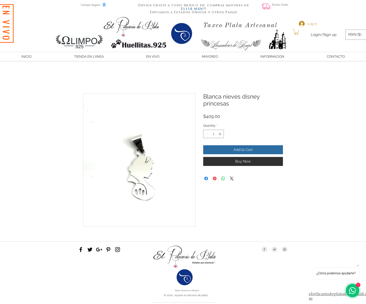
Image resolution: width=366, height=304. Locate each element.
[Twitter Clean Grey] (274, 249)
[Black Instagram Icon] (117, 249)
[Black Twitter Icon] (90, 249)
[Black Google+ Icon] (99, 249)
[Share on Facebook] (206, 178)
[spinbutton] (213, 134)
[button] (188, 9)
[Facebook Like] (332, 8)
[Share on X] (231, 178)
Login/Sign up (323, 34)
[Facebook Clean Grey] (264, 249)
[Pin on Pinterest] (214, 178)
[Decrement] (206, 134)
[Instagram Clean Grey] (284, 249)
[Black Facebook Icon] (80, 249)
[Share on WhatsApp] (223, 178)
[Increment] (220, 134)
